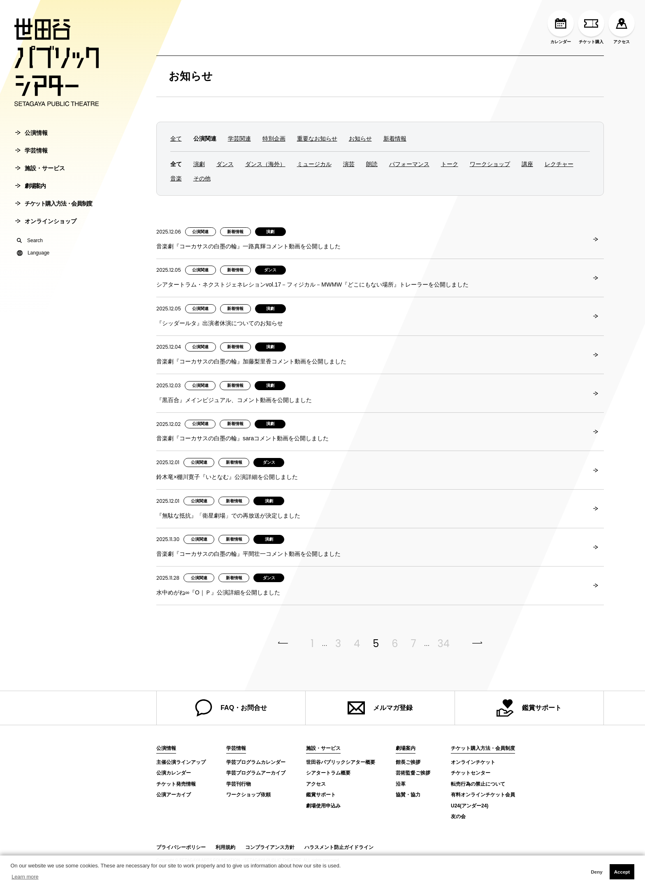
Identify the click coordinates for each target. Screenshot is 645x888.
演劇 (199, 164)
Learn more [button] (25, 877)
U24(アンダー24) (469, 806)
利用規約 (225, 847)
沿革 (401, 784)
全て (176, 138)
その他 (202, 178)
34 (444, 644)
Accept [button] (622, 872)
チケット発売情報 (176, 784)
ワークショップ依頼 (248, 795)
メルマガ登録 (380, 708)
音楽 (176, 178)
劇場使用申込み (323, 806)
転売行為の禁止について (478, 784)
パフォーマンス (409, 164)
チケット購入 (591, 27)
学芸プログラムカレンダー (255, 762)
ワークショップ (490, 164)
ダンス (225, 164)
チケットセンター (470, 773)
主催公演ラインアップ (181, 762)
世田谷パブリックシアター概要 (340, 762)
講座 (527, 164)
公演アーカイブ (173, 795)
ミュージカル (314, 164)
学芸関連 (239, 138)
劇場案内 (30, 196)
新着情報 (394, 138)
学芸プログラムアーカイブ (255, 773)
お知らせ (191, 76)
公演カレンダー (173, 773)
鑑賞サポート (529, 708)
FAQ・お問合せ (231, 708)
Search (30, 251)
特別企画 (273, 138)
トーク (449, 164)
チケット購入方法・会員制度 (53, 214)
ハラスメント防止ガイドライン (339, 847)
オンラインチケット (473, 762)
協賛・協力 (408, 795)
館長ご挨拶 (408, 762)
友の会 (458, 816)
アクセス (621, 27)
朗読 (372, 164)
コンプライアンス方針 (270, 847)
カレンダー (561, 27)
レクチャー (559, 164)
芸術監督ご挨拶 (413, 773)
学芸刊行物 (238, 784)
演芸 (349, 164)
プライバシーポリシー (181, 847)
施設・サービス (40, 179)
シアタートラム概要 (328, 773)
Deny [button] (596, 872)
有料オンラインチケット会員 (483, 795)
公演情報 (31, 143)
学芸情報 (31, 161)
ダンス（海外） (265, 164)
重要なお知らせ (317, 138)
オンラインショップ (46, 232)
